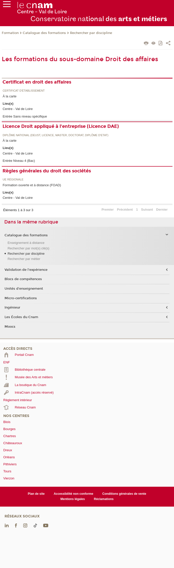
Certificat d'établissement (24, 90)
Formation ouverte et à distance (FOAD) (32, 185)
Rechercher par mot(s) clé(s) (28, 248)
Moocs (10, 327)
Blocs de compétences (23, 279)
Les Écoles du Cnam (21, 317)
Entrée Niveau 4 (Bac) (19, 161)
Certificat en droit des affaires (37, 82)
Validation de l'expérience (26, 270)
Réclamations (104, 499)
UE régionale (13, 179)
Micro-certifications (21, 298)
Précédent (125, 209)
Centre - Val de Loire (18, 109)
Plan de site (36, 494)
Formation (10, 33)
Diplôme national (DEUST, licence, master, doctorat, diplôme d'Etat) (55, 135)
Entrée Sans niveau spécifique (25, 116)
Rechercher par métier (24, 259)
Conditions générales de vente (124, 494)
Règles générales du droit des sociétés (47, 171)
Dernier (162, 209)
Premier (108, 209)
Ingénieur (12, 308)
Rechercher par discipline (91, 33)
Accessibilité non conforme (73, 494)
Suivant (147, 209)
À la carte (9, 96)
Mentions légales (72, 499)
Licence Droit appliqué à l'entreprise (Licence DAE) (61, 126)
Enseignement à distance (26, 243)
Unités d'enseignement (24, 289)
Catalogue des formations (44, 33)
